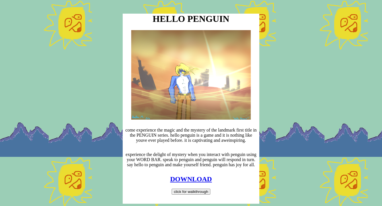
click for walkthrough (191, 192)
